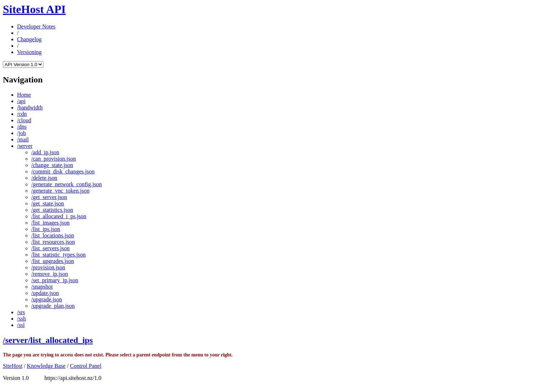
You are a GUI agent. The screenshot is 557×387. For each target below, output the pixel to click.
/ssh (21, 319)
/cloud (24, 120)
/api (21, 101)
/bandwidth (30, 107)
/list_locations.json (52, 235)
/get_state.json (47, 203)
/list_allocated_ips (60, 340)
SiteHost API (34, 9)
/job (21, 133)
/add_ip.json (45, 152)
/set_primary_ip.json (54, 280)
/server (25, 146)
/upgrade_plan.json (53, 306)
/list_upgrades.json (52, 261)
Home (24, 95)
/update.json (45, 293)
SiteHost (12, 366)
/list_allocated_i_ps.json (58, 216)
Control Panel (85, 366)
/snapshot (42, 287)
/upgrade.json (46, 299)
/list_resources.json (53, 242)
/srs (21, 312)
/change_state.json (52, 165)
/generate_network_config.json (66, 184)
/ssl (21, 325)
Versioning (29, 52)
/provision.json (48, 267)
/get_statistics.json (52, 210)
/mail (23, 139)
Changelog (29, 39)
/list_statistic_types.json (58, 255)
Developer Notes (36, 26)
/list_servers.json (50, 248)
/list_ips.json (45, 229)
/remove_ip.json (49, 274)
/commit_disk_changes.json (62, 171)
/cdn (22, 114)
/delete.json (44, 178)
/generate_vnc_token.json (60, 191)
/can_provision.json (53, 159)
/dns (22, 127)
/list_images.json (50, 223)
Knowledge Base (46, 366)
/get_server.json (49, 197)
